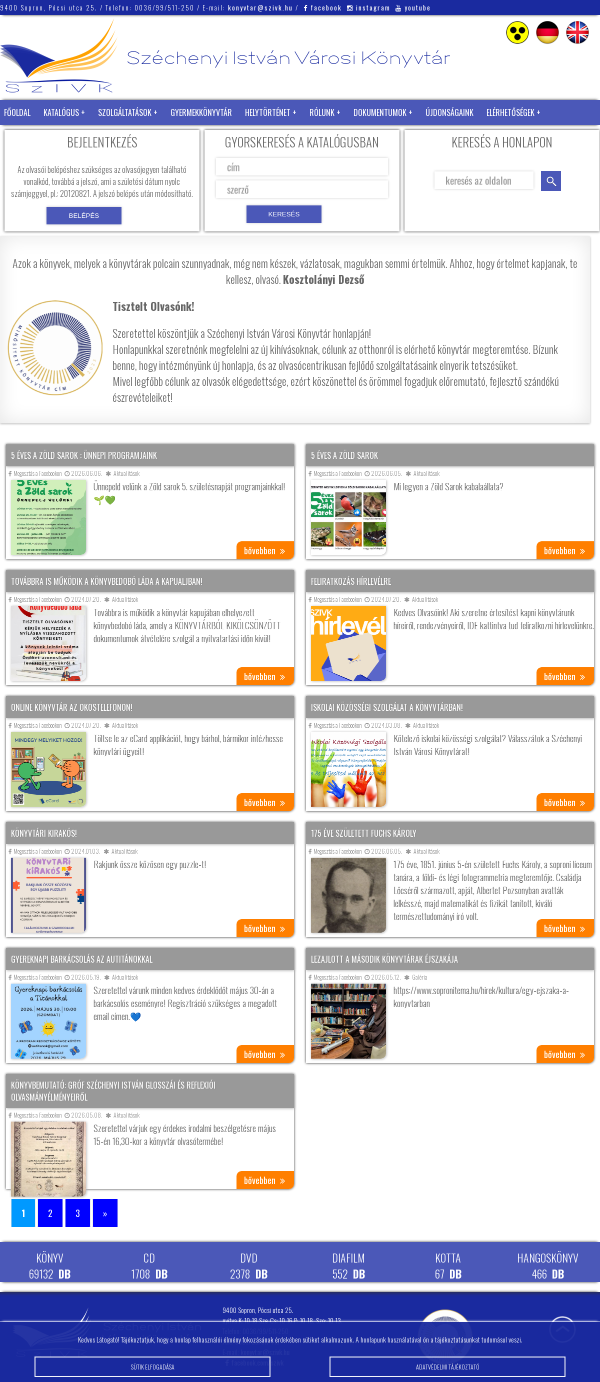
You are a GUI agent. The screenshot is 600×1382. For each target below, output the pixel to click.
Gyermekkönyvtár (201, 112)
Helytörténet (267, 112)
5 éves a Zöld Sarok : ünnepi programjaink (84, 455)
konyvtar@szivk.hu (260, 7)
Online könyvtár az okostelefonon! (71, 707)
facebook (323, 7)
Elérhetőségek (510, 112)
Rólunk (322, 112)
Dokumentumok (380, 112)
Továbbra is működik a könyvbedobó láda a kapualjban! (106, 581)
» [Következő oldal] (105, 1213)
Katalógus (61, 112)
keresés (551, 181)
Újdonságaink (450, 112)
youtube (413, 7)
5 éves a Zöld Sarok (344, 455)
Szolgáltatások (125, 112)
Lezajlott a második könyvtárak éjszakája (384, 959)
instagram (368, 7)
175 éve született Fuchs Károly (363, 833)
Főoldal (17, 112)
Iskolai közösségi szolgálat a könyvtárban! (387, 707)
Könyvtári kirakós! (44, 833)
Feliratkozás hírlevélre (351, 581)
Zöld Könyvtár (29, 137)
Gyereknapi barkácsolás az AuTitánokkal (81, 959)
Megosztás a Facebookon (35, 473)
